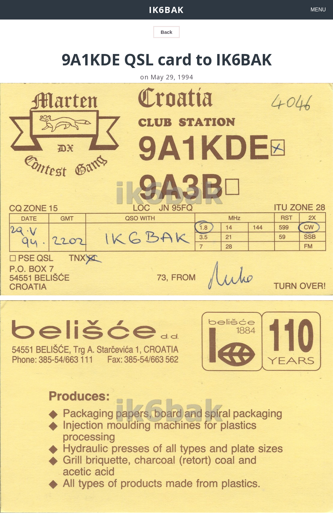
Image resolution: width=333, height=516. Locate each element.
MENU (318, 9)
